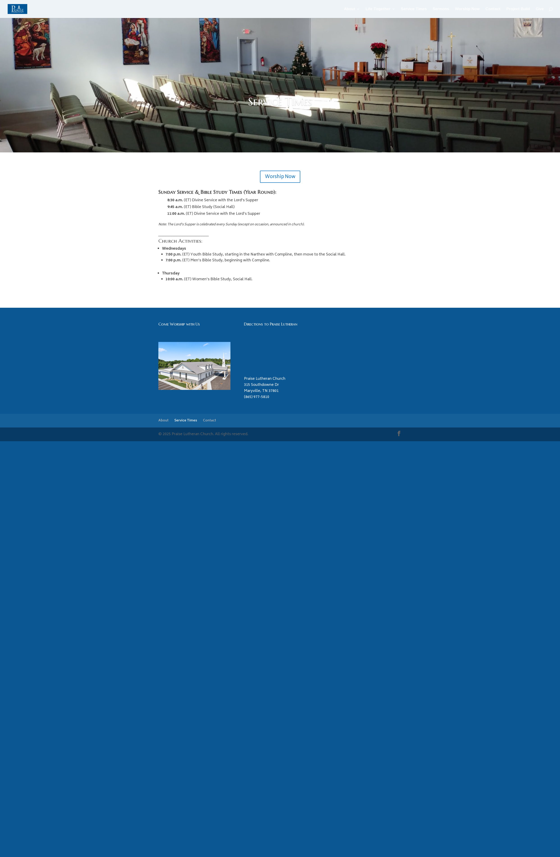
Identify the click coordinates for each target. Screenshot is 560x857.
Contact (493, 9)
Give (540, 9)
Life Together (378, 9)
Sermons (441, 9)
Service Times (414, 9)
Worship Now (467, 9)
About (349, 9)
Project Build (518, 9)
